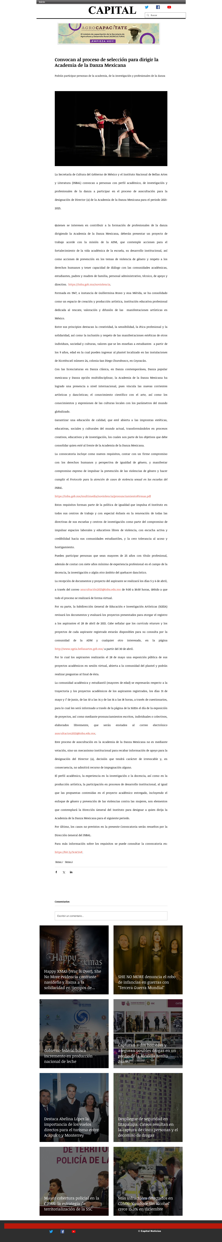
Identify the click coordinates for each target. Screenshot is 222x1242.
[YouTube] (169, 7)
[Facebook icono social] (158, 7)
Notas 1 (59, 861)
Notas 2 (69, 861)
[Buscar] (165, 15)
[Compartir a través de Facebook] (56, 872)
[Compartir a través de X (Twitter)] (63, 872)
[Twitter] (147, 7)
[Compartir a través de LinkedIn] (71, 872)
